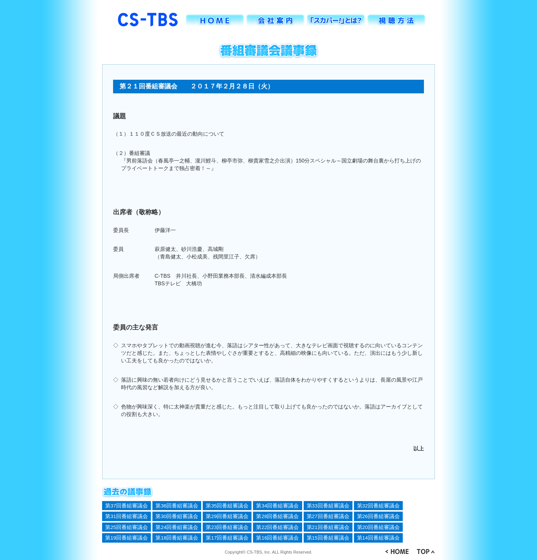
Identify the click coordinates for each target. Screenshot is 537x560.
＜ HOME (397, 551)
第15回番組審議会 (328, 538)
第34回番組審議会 (277, 506)
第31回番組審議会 (126, 516)
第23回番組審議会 (227, 527)
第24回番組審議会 (176, 527)
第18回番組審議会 (176, 538)
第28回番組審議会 (277, 516)
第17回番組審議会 (227, 538)
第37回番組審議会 (126, 506)
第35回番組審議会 (227, 506)
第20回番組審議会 (378, 527)
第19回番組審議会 (126, 538)
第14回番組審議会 (378, 538)
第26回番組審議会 (378, 516)
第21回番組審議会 (328, 527)
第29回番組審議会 (227, 516)
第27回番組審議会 (328, 516)
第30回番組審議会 (176, 516)
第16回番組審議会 (277, 538)
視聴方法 (396, 20)
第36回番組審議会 (176, 506)
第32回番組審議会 (378, 506)
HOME (215, 20)
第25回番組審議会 (126, 527)
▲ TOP (425, 551)
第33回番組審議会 (328, 506)
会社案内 (275, 20)
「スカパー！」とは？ (336, 20)
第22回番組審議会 (277, 527)
